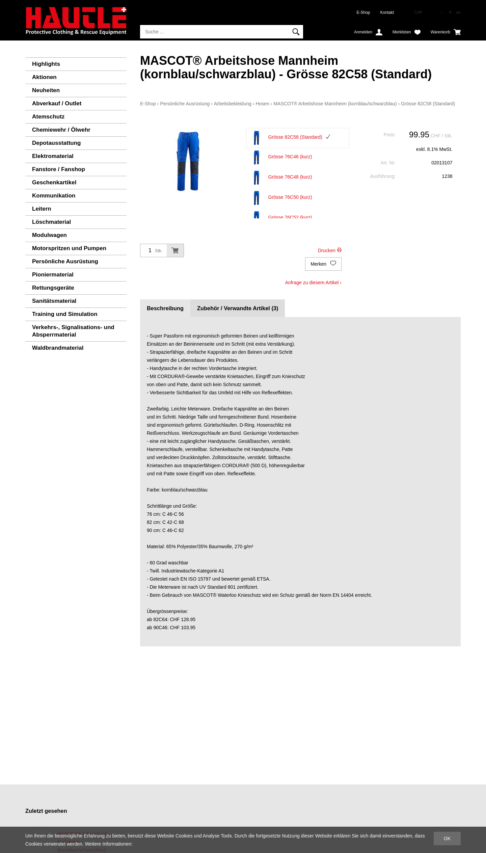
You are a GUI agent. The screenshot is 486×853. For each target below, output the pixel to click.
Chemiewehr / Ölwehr (61, 130)
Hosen (262, 103)
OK (447, 838)
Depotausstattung (56, 143)
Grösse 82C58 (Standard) (428, 103)
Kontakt (387, 12)
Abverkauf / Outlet (56, 103)
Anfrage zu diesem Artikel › (313, 282)
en (458, 12)
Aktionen (44, 77)
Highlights (46, 64)
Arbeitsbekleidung (232, 103)
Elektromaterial (53, 156)
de (442, 12)
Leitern (41, 209)
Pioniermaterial (53, 274)
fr (450, 12)
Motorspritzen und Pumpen (69, 248)
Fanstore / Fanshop (58, 169)
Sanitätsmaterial (54, 301)
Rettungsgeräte (53, 288)
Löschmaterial (51, 222)
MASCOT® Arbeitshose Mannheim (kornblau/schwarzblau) (335, 103)
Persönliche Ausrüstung (65, 261)
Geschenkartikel (54, 182)
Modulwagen (49, 235)
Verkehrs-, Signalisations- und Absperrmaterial (73, 331)
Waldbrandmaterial (57, 348)
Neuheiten (46, 90)
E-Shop (363, 12)
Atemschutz (48, 116)
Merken (323, 264)
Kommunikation (53, 195)
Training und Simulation (65, 314)
